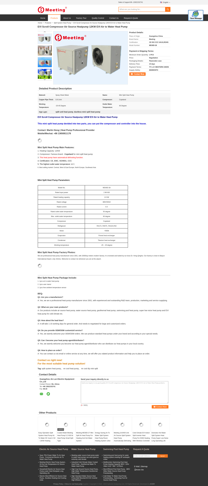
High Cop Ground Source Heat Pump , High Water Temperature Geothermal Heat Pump (85, 471)
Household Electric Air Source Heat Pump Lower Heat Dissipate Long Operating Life (52, 471)
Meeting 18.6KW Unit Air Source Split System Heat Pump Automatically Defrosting (122, 437)
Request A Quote (131, 18)
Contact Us (114, 18)
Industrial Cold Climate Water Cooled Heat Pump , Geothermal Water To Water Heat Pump (85, 464)
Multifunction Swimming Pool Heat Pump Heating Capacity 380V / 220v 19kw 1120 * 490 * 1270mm (116, 464)
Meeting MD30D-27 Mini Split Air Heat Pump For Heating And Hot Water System (84, 437)
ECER (152, 484)
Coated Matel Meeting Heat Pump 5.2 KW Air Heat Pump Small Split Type (65, 437)
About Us (67, 18)
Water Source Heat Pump (83, 449)
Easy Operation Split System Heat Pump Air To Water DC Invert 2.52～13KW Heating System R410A (46, 438)
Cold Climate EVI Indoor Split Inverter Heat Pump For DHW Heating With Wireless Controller (141, 437)
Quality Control (98, 18)
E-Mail (137, 466)
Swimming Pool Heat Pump (116, 449)
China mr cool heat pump (73, 484)
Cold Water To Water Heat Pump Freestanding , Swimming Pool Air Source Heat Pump (115, 478)
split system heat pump (51, 368)
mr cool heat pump (71, 368)
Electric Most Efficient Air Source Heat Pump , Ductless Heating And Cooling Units (53, 478)
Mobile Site (139, 470)
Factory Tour (81, 18)
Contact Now (133, 74)
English (166, 2)
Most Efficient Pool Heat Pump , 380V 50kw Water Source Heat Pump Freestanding (116, 471)
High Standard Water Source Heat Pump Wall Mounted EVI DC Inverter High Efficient (84, 478)
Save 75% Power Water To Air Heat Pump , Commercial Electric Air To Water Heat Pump (52, 457)
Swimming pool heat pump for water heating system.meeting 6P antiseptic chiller (116, 457)
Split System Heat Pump (62, 23)
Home (42, 18)
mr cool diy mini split (89, 368)
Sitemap (144, 466)
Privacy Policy (58, 484)
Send (162, 456)
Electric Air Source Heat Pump (54, 449)
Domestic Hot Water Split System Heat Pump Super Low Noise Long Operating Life (160, 437)
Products (54, 18)
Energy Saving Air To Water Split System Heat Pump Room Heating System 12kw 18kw (102, 438)
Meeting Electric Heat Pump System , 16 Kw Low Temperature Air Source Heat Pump (53, 464)
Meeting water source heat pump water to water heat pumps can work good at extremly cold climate (85, 457)
